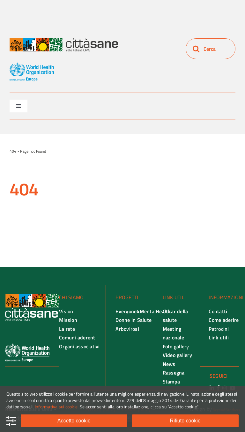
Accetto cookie (74, 420)
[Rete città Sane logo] (64, 41)
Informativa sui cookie (56, 406)
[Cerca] (210, 48)
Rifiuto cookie (185, 420)
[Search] (196, 48)
